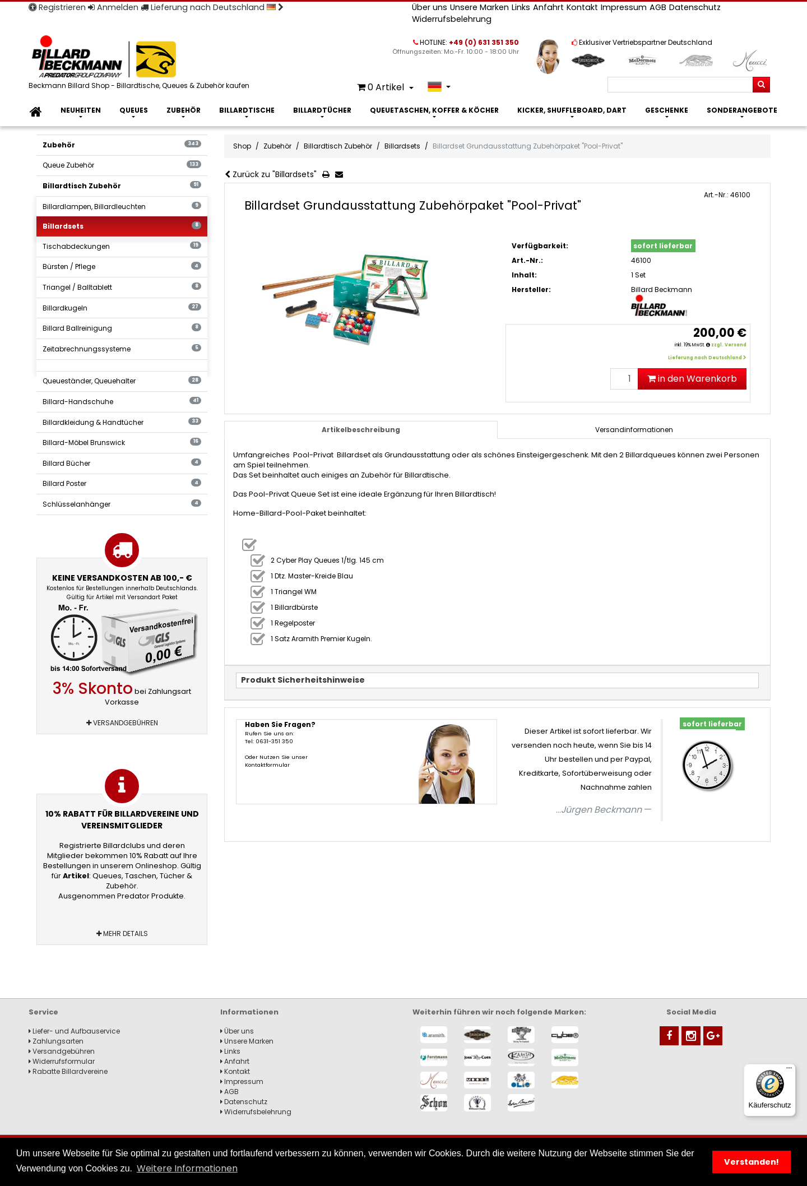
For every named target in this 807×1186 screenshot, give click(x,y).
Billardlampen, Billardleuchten (122, 206)
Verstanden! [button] (751, 1162)
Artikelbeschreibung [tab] (361, 429)
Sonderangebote (742, 110)
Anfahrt (548, 7)
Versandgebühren (122, 723)
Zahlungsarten (56, 1041)
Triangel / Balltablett (122, 287)
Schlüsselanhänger (122, 504)
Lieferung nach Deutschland (212, 7)
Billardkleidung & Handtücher (122, 422)
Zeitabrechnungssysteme (122, 349)
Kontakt (582, 7)
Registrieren (57, 7)
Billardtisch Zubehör (122, 186)
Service (43, 1012)
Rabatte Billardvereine (68, 1071)
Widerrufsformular (62, 1061)
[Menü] (789, 1070)
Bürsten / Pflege (122, 266)
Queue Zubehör (122, 165)
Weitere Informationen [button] (187, 1168)
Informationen (249, 1012)
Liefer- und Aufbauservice (74, 1031)
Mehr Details (122, 933)
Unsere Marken (479, 7)
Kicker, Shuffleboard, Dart (572, 110)
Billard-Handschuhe (122, 401)
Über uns (429, 7)
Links (521, 7)
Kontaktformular (267, 764)
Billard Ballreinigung (122, 328)
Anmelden (113, 7)
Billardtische (247, 110)
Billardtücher (322, 110)
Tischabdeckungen (122, 246)
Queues (133, 110)
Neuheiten (81, 110)
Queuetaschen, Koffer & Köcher (434, 110)
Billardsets (122, 226)
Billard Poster (122, 483)
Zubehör (183, 110)
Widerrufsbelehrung (451, 19)
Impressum (624, 7)
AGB (658, 7)
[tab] (634, 430)
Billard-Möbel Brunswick (122, 442)
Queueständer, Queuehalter (122, 381)
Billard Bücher (122, 463)
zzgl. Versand (728, 345)
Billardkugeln (122, 308)
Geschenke (666, 110)
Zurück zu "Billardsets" (271, 174)
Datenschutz (695, 7)
